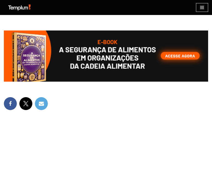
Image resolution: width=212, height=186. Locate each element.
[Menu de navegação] (202, 7)
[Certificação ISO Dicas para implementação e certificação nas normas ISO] (19, 7)
